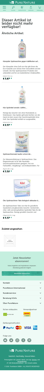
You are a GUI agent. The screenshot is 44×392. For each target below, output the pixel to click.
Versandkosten (22, 361)
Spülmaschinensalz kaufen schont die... (17, 154)
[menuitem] (4, 8)
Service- (34, 360)
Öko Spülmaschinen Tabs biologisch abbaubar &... (21, 200)
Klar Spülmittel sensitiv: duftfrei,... (15, 108)
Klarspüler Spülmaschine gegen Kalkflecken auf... (21, 61)
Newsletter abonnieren (22, 273)
